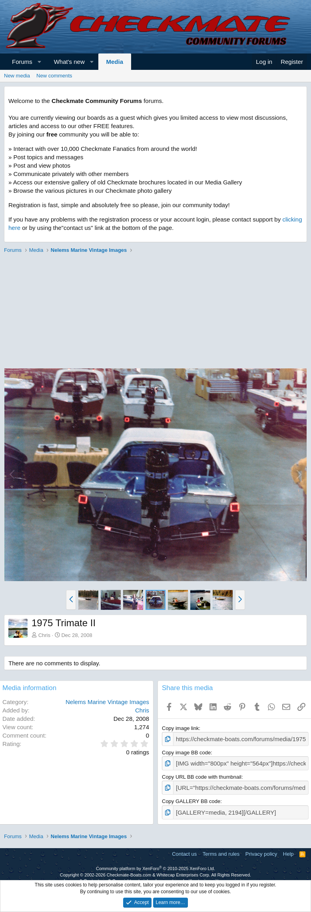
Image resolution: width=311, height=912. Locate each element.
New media (17, 76)
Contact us (184, 850)
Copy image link (180, 728)
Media (115, 61)
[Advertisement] (153, 312)
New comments (54, 76)
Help (288, 850)
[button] (39, 61)
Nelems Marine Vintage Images (107, 701)
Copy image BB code (186, 751)
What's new (69, 61)
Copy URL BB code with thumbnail (201, 774)
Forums (22, 61)
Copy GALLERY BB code (191, 798)
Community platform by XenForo (155, 864)
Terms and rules (221, 850)
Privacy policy (261, 850)
